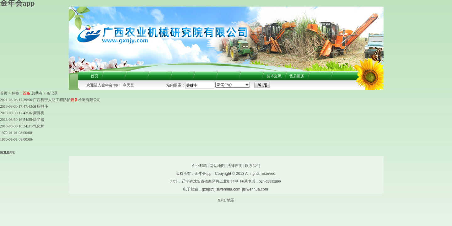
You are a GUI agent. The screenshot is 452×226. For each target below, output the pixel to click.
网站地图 (217, 166)
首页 (94, 76)
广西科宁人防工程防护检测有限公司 (67, 100)
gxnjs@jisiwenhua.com (221, 189)
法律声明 (234, 166)
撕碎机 (38, 113)
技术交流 (274, 76)
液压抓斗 (40, 106)
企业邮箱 (199, 166)
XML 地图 (226, 200)
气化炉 (38, 126)
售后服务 (296, 76)
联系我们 (252, 166)
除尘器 (38, 119)
